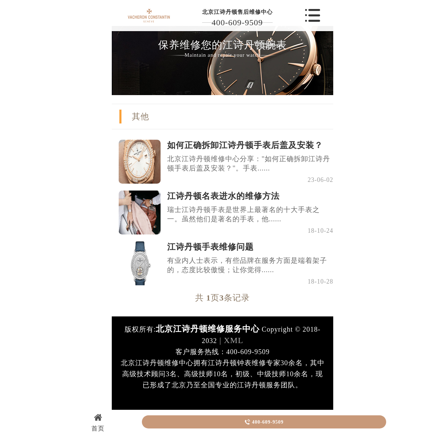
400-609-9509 (237, 22)
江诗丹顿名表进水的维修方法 (223, 196)
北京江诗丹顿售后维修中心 (237, 12)
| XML (230, 340)
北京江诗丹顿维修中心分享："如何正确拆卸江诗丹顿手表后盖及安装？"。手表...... (248, 163)
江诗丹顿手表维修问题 (210, 246)
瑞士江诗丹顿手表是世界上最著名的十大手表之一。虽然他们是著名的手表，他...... (243, 214)
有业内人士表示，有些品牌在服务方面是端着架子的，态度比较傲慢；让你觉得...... (247, 265)
